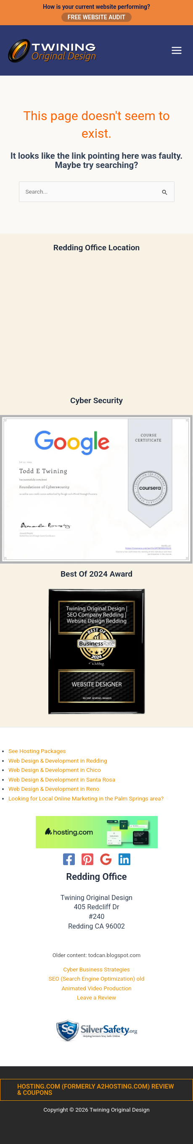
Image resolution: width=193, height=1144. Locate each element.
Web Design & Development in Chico (54, 769)
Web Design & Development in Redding (57, 760)
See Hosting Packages (37, 751)
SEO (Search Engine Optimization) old (97, 978)
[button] (96, 1090)
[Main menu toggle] (177, 50)
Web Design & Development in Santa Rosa (61, 779)
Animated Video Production (96, 988)
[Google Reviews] (106, 859)
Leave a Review (96, 997)
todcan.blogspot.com (114, 955)
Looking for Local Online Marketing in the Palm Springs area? (86, 798)
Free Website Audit (96, 17)
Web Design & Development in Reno (53, 788)
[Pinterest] (87, 859)
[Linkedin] (124, 859)
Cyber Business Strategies (96, 969)
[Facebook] (69, 859)
